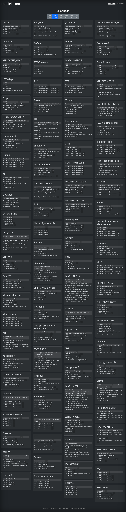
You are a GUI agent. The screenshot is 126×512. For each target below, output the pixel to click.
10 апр (66, 16)
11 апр (71, 16)
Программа (112, 3)
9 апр (60, 16)
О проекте (120, 3)
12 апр (76, 16)
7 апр (49, 16)
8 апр (55, 16)
